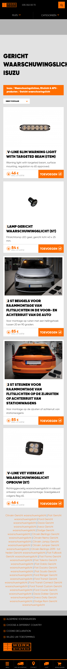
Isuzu (10, 88)
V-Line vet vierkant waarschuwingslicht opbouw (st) (27, 477)
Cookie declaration (18, 631)
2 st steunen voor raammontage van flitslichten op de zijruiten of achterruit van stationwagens (32, 394)
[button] (16, 101)
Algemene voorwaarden (21, 619)
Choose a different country (24, 625)
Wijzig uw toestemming (20, 637)
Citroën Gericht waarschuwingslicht (25, 515)
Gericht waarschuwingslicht (35, 92)
